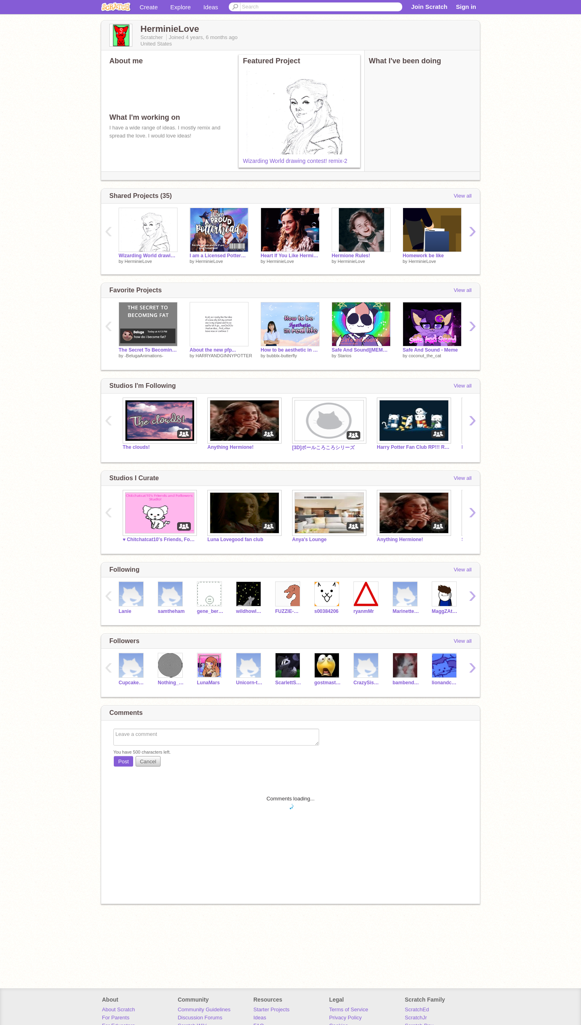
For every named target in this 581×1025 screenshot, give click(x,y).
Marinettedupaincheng (406, 611)
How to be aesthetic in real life (290, 350)
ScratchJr (416, 1018)
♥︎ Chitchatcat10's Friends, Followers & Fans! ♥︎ (159, 539)
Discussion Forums (200, 1018)
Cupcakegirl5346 (132, 682)
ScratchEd (417, 1009)
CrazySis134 (366, 682)
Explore (180, 7)
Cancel (148, 761)
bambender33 (406, 682)
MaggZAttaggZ (445, 611)
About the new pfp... (213, 350)
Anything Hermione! (230, 447)
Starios (344, 355)
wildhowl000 (249, 611)
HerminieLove (138, 261)
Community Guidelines (204, 1009)
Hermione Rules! (351, 255)
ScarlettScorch (288, 682)
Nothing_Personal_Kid (171, 682)
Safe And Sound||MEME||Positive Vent (361, 350)
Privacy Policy (345, 1018)
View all (463, 196)
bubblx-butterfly (282, 355)
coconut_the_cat (425, 355)
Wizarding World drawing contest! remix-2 (295, 161)
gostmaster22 (327, 682)
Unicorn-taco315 (249, 682)
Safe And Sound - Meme (430, 350)
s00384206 (326, 611)
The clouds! (136, 447)
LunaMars (208, 682)
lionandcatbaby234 (445, 682)
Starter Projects (271, 1009)
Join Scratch (429, 6)
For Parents (116, 1018)
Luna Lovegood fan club (235, 539)
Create (149, 7)
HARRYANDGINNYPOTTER (224, 355)
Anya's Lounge (309, 539)
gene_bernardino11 (210, 611)
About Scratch (118, 1009)
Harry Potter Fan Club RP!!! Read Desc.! (413, 447)
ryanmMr (363, 611)
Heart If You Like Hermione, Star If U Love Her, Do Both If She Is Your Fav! (290, 255)
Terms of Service (348, 1009)
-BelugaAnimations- (144, 355)
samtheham (171, 611)
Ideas (210, 7)
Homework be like (423, 255)
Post (123, 761)
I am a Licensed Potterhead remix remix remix (219, 255)
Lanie (125, 611)
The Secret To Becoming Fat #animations (148, 350)
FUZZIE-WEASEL (288, 611)
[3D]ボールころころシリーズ (323, 447)
